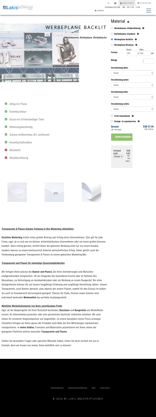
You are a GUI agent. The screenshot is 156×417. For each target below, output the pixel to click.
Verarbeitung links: (119, 92)
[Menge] (148, 61)
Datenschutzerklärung (77, 388)
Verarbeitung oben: (119, 68)
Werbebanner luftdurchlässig (127, 28)
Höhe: (141, 50)
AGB (93, 388)
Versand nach (118, 153)
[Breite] (132, 53)
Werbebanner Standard (124, 34)
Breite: (129, 50)
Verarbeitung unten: (120, 79)
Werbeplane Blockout (124, 45)
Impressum (105, 388)
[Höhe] (144, 53)
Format (114, 52)
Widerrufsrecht (57, 388)
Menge (114, 60)
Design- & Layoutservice (125, 121)
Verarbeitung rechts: (120, 104)
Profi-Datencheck (122, 116)
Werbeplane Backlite (123, 39)
